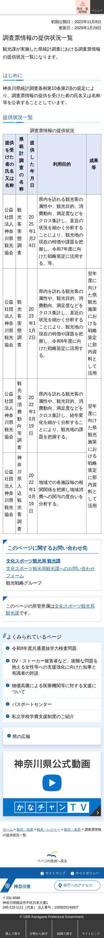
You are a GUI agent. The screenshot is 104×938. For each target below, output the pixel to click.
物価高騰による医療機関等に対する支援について (54, 688)
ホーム (8, 829)
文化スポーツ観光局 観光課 (33, 561)
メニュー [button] (97, 10)
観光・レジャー (48, 829)
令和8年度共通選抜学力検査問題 (44, 648)
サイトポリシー (87, 873)
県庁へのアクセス (78, 885)
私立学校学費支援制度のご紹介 (43, 716)
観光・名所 (72, 829)
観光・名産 (25, 829)
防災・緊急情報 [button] (82, 10)
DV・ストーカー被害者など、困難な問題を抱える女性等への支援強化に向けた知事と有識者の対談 (55, 667)
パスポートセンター (32, 704)
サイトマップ (55, 873)
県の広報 (21, 736)
